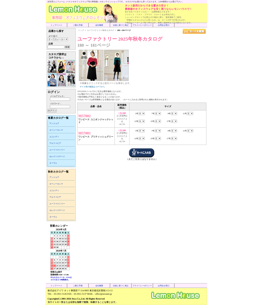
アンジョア (54, 123)
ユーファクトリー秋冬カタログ (100, 30)
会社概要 (99, 25)
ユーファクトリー (57, 150)
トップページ (56, 25)
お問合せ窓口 (163, 25)
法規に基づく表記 (120, 25)
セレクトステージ (57, 156)
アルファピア (55, 143)
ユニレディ (54, 137)
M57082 (84, 116)
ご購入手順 (78, 25)
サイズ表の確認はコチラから (92, 87)
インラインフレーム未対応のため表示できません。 (61, 253)
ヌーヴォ (53, 163)
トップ (81, 30)
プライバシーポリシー (142, 25)
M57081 (84, 133)
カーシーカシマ (56, 130)
